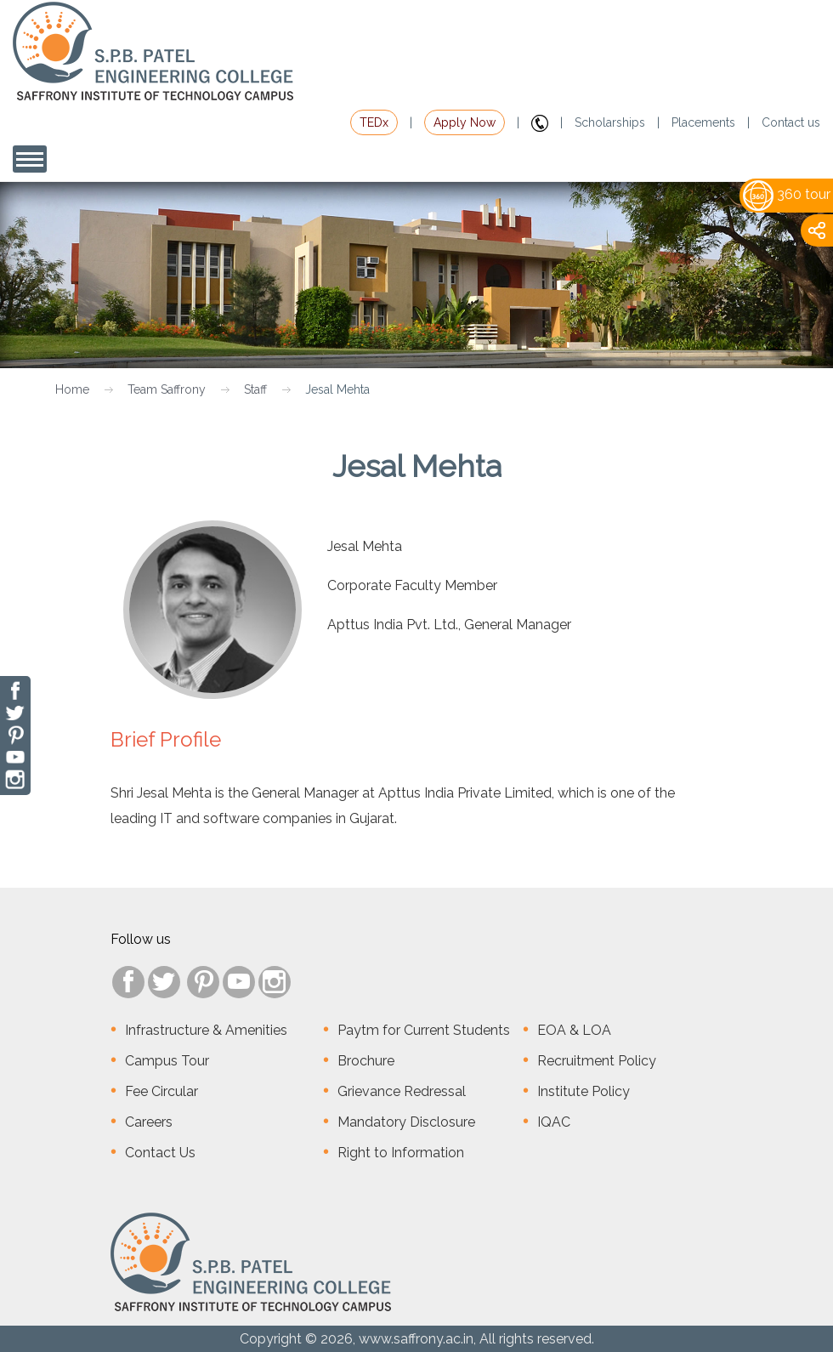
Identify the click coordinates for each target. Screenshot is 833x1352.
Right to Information (400, 1153)
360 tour (786, 194)
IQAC (553, 1122)
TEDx (374, 122)
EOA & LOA (574, 1030)
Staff (255, 389)
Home (72, 389)
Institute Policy (583, 1091)
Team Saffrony (167, 389)
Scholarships (610, 122)
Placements (703, 122)
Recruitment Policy (596, 1061)
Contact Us (160, 1153)
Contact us (791, 122)
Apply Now (465, 122)
